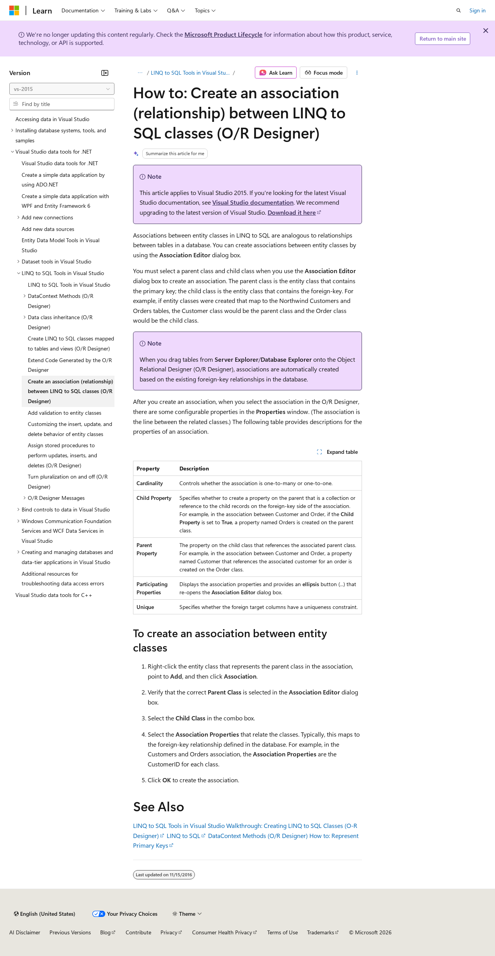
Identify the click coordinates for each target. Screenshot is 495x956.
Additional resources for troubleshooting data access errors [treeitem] (63, 578)
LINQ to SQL (183, 835)
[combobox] (61, 89)
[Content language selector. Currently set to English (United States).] (44, 914)
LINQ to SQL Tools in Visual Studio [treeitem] (69, 284)
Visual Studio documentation (253, 202)
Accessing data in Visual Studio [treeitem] (52, 119)
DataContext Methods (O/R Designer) (258, 835)
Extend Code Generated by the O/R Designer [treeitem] (70, 365)
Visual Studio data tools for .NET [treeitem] (60, 163)
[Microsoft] (14, 10)
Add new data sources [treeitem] (48, 229)
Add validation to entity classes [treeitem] (64, 412)
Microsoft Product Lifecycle (223, 34)
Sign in (477, 10)
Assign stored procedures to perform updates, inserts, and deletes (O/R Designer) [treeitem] (62, 455)
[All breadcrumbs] (140, 73)
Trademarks (320, 932)
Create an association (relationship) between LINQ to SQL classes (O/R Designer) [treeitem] (70, 391)
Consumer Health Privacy (222, 932)
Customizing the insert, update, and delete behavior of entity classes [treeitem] (70, 429)
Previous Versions (70, 932)
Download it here (292, 212)
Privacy (169, 932)
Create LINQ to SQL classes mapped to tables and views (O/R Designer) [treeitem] (71, 343)
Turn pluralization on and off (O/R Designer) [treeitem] (68, 481)
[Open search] (458, 10)
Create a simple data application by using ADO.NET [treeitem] (63, 179)
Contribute (138, 932)
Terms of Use (282, 932)
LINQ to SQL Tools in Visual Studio (191, 72)
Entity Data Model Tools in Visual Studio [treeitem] (60, 245)
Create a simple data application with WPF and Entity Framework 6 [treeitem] (65, 201)
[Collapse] (104, 73)
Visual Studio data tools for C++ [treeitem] (53, 595)
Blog (105, 932)
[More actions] (357, 73)
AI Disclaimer (24, 932)
